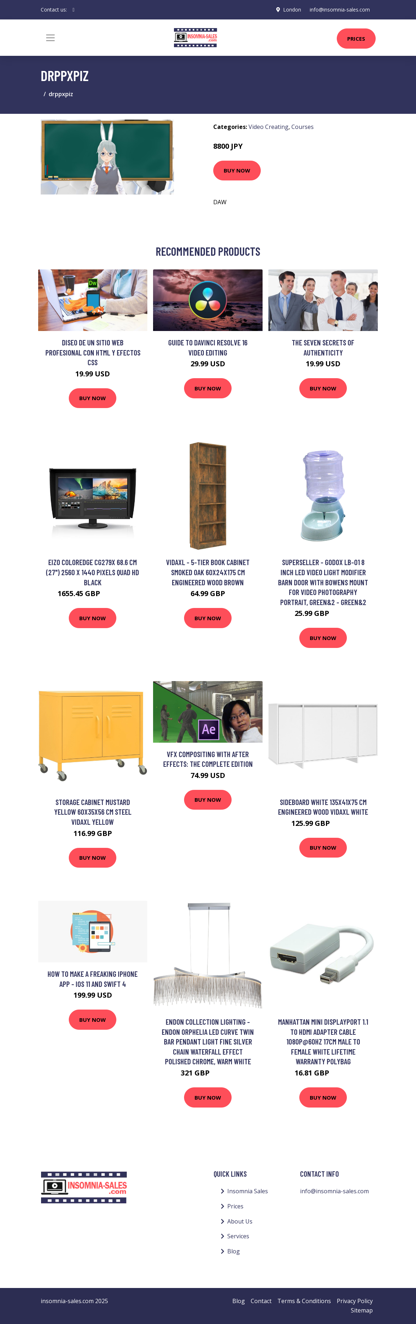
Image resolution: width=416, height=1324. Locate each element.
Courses (302, 127)
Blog (233, 1251)
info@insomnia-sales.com (340, 9)
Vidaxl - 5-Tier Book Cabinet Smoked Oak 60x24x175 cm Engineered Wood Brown (208, 572)
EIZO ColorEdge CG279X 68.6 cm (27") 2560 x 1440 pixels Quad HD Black (92, 572)
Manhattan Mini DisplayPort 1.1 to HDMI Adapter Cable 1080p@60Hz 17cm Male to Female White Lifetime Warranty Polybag (323, 1041)
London (292, 9)
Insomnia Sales (247, 1191)
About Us (239, 1221)
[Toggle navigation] (50, 38)
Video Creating (268, 127)
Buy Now (237, 170)
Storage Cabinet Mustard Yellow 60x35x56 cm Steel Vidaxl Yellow (92, 811)
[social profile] (73, 10)
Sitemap (362, 1310)
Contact (261, 1301)
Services (238, 1236)
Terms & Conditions (304, 1301)
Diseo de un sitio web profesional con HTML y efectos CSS (92, 352)
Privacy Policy (355, 1301)
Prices (356, 38)
